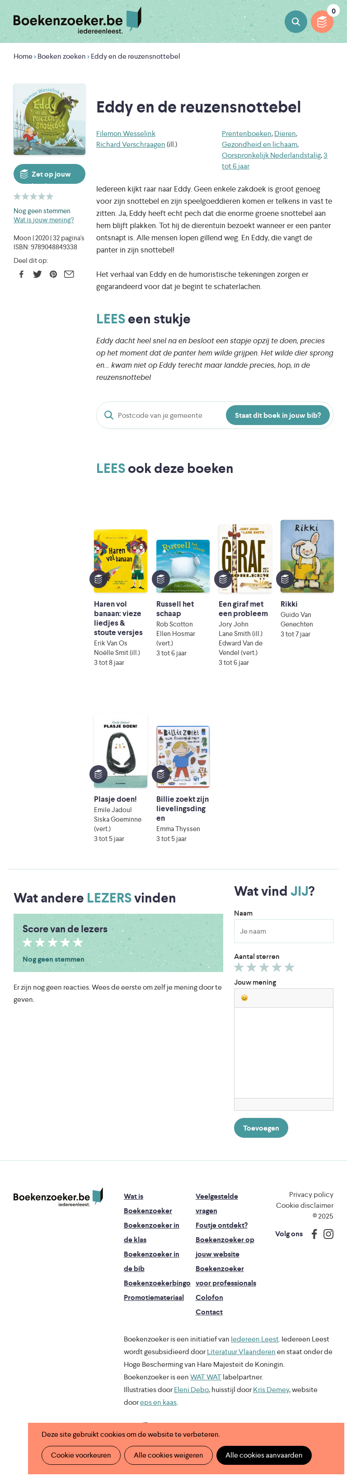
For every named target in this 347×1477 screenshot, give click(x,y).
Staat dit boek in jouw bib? (278, 415)
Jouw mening (255, 982)
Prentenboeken (247, 133)
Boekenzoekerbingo (157, 1283)
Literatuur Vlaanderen (241, 1351)
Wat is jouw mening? (44, 219)
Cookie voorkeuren (81, 1455)
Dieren (285, 133)
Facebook (21, 274)
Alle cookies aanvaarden (264, 1455)
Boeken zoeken (296, 21)
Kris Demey (271, 1389)
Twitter (37, 274)
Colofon (209, 1297)
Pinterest (53, 274)
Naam (243, 913)
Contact (209, 1312)
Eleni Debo (191, 1389)
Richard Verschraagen (130, 144)
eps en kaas (158, 1402)
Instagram (325, 1234)
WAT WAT (205, 1377)
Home (23, 56)
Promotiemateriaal (154, 1297)
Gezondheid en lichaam (259, 144)
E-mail (69, 274)
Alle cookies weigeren (168, 1455)
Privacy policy (311, 1194)
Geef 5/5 (291, 969)
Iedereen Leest (255, 1339)
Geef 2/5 (253, 969)
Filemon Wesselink (125, 133)
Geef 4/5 (278, 969)
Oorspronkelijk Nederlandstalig (271, 155)
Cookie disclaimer (304, 1205)
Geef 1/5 (240, 969)
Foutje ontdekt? (222, 1225)
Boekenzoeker (77, 20)
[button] (244, 998)
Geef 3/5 (265, 969)
